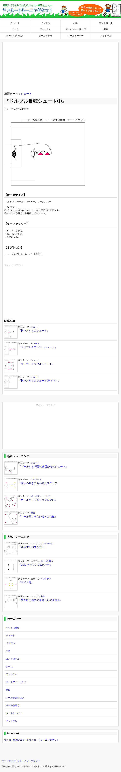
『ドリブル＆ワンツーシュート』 (37, 347)
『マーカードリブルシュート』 (36, 364)
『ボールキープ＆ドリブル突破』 (37, 499)
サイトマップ (8, 761)
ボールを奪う (45, 35)
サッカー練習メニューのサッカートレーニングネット (31, 739)
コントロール (106, 23)
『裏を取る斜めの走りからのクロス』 (40, 600)
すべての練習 (12, 627)
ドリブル (45, 23)
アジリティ (45, 29)
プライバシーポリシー (28, 761)
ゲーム (15, 29)
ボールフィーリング (75, 29)
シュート (15, 23)
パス (75, 23)
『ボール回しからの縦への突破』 (37, 516)
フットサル (105, 35)
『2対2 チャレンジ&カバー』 (35, 564)
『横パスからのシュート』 (33, 330)
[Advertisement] (60, 66)
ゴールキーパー (76, 35)
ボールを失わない (15, 35)
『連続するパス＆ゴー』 (32, 547)
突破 (105, 29)
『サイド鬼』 (26, 582)
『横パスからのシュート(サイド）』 (39, 380)
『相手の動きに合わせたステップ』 (39, 483)
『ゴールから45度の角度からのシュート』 (43, 466)
